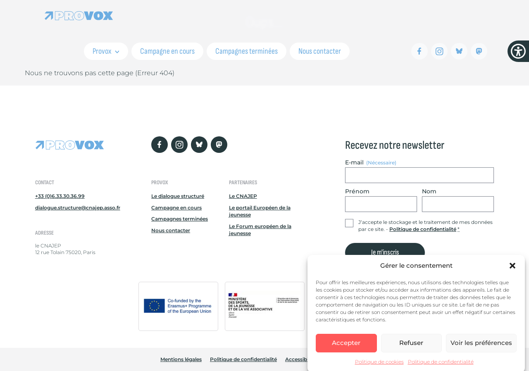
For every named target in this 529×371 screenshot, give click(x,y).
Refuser (411, 347)
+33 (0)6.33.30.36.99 (60, 196)
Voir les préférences (481, 347)
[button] (512, 270)
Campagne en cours (167, 51)
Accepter (346, 347)
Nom (429, 191)
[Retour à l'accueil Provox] (79, 15)
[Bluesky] (459, 51)
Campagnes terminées (246, 51)
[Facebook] (419, 51)
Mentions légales (181, 359)
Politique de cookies (379, 365)
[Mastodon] (479, 51)
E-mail (370, 162)
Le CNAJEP (243, 196)
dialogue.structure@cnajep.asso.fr (77, 208)
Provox (106, 51)
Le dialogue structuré (177, 196)
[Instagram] (439, 51)
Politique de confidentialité (441, 365)
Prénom (357, 191)
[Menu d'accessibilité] (518, 51)
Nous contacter (319, 51)
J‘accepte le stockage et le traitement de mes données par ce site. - (425, 225)
